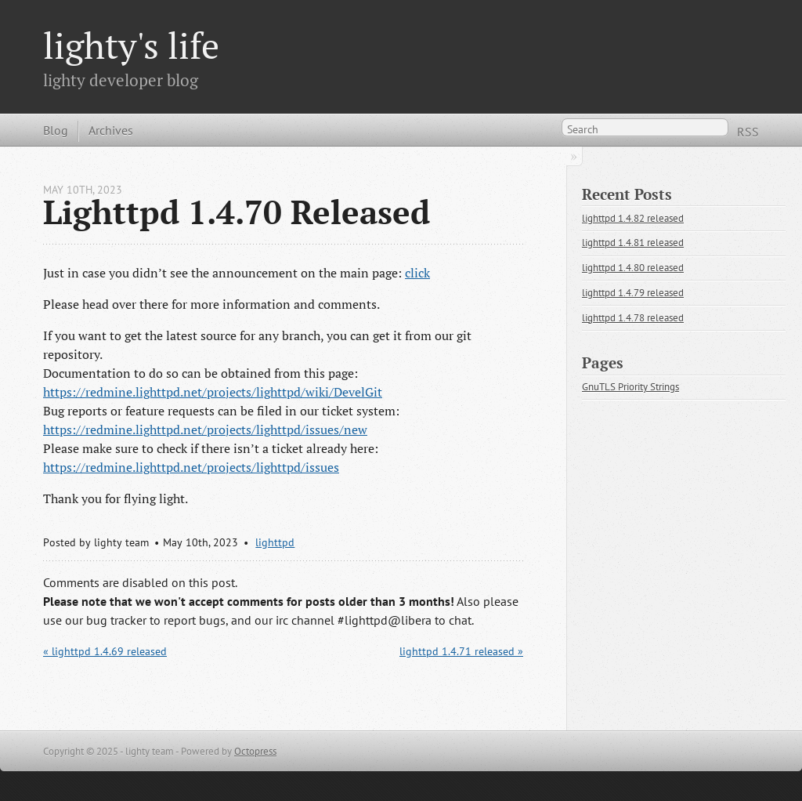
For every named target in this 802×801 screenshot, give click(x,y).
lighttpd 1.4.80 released (633, 267)
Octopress (255, 751)
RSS (748, 132)
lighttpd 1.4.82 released (633, 218)
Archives (111, 130)
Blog (55, 130)
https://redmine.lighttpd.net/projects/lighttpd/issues (191, 467)
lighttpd (274, 542)
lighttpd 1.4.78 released (633, 317)
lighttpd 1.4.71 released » (461, 651)
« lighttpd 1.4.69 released (105, 651)
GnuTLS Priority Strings (630, 386)
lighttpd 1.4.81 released (633, 242)
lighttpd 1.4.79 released (633, 292)
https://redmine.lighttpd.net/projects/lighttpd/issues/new (205, 429)
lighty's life (131, 45)
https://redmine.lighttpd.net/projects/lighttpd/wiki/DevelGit (212, 391)
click (417, 272)
